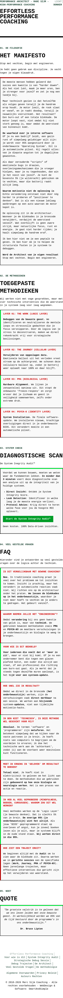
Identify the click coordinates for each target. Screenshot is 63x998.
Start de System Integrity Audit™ (28, 519)
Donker (57, 4)
